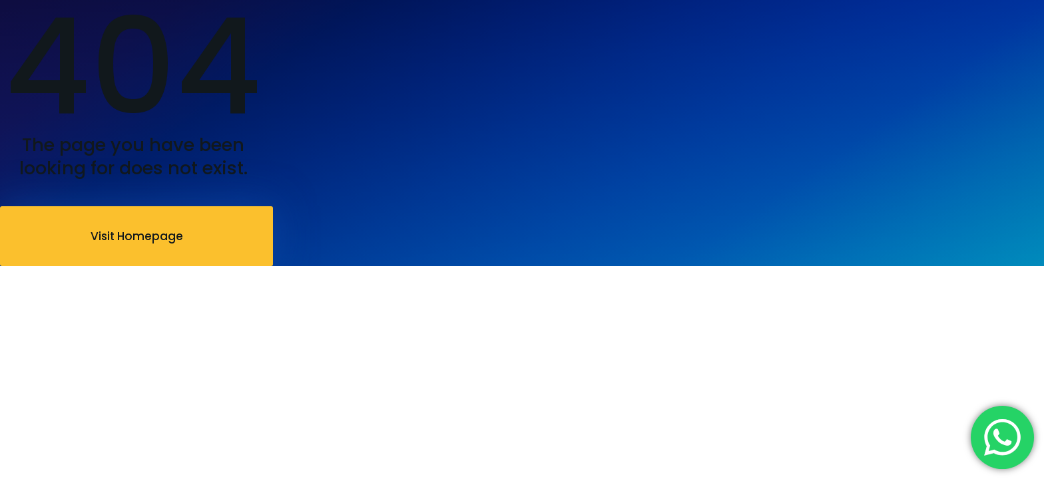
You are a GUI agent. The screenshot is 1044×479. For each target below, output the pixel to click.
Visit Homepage (137, 236)
